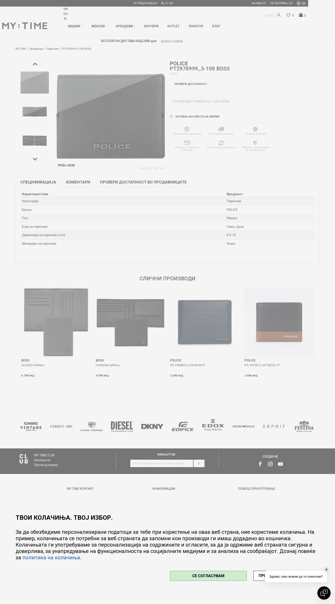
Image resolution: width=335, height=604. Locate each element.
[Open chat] (324, 593)
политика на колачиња (51, 557)
